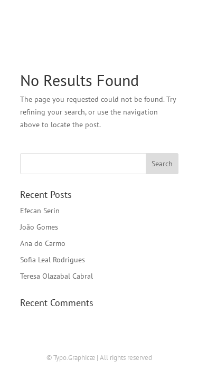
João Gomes (39, 227)
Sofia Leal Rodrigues (52, 259)
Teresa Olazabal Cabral (56, 276)
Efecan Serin (40, 210)
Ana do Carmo (42, 243)
